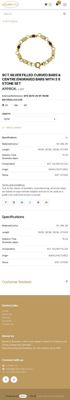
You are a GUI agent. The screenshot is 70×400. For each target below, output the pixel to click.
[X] (14, 202)
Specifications (9, 137)
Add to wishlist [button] (11, 127)
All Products (10, 21)
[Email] (46, 202)
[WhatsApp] (30, 202)
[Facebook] (5, 202)
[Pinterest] (38, 202)
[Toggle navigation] (65, 4)
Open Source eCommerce (50, 396)
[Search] (64, 13)
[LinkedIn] (22, 202)
